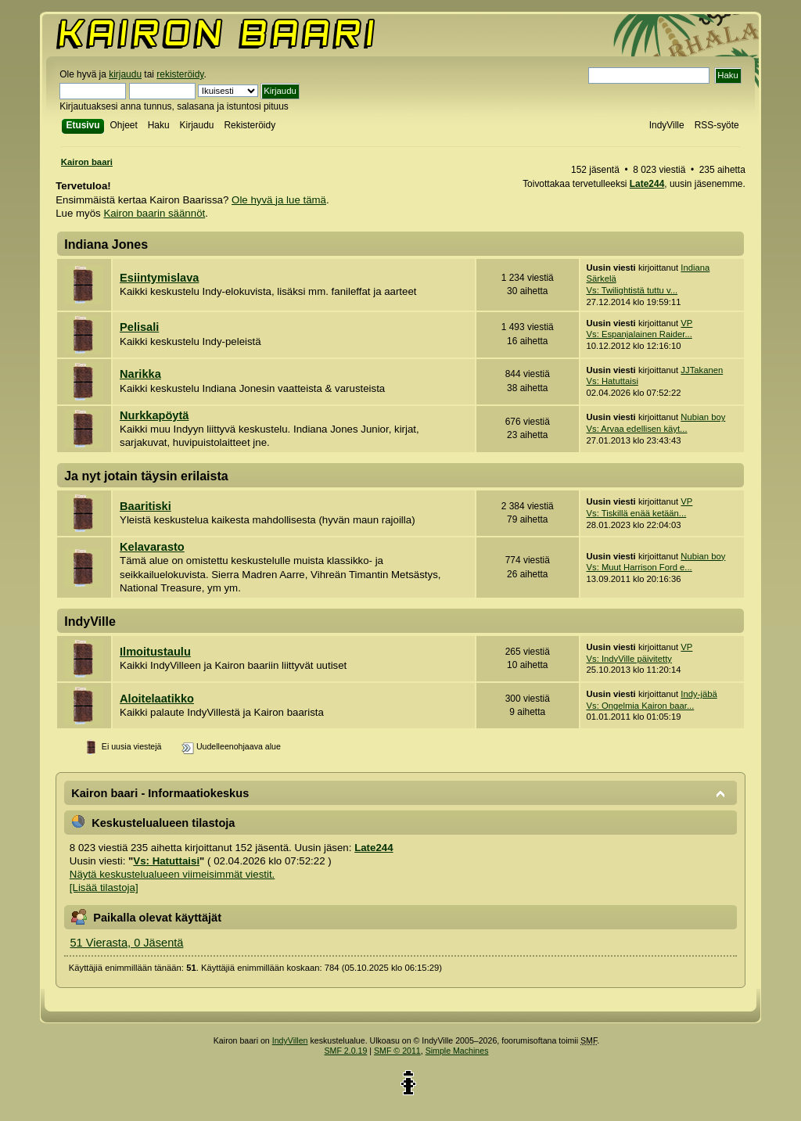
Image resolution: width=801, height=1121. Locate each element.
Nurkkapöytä (154, 415)
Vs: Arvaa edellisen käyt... (637, 428)
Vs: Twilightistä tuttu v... (632, 290)
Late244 (647, 183)
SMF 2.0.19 (346, 1050)
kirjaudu (125, 74)
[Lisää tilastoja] (104, 887)
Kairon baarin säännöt (154, 213)
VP (686, 323)
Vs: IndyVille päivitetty (629, 658)
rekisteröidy (179, 74)
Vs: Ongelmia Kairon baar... (641, 705)
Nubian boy (703, 417)
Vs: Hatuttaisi (612, 381)
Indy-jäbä (699, 694)
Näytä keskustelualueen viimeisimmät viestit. (172, 874)
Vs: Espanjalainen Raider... (639, 334)
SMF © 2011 (397, 1050)
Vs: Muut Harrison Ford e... (639, 567)
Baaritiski (145, 506)
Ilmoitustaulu (155, 651)
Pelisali (139, 327)
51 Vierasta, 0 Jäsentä (126, 942)
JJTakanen (702, 370)
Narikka (140, 374)
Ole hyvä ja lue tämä (279, 200)
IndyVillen (290, 1040)
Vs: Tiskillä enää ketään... (637, 513)
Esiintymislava (159, 277)
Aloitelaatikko (157, 698)
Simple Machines (457, 1050)
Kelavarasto (152, 547)
